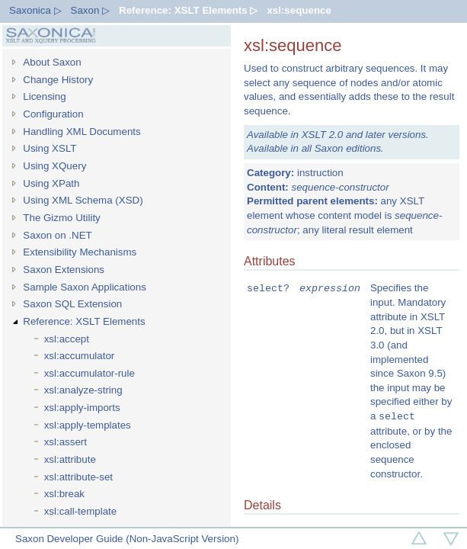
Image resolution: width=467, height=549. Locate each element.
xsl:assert (65, 442)
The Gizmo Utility (61, 217)
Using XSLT (49, 148)
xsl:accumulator (79, 355)
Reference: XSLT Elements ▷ (188, 10)
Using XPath (51, 183)
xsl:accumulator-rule (89, 373)
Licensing (44, 96)
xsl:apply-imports (82, 407)
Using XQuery (54, 166)
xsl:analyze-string (83, 390)
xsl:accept (66, 339)
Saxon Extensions (63, 269)
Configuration (53, 114)
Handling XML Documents (81, 131)
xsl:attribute (70, 459)
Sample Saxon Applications (84, 287)
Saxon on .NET (57, 235)
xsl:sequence (299, 10)
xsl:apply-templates (87, 425)
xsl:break (64, 493)
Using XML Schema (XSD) (82, 200)
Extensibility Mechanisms (79, 252)
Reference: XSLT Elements (84, 321)
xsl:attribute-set (78, 477)
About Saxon (52, 62)
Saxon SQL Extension (72, 304)
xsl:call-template (80, 511)
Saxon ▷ (90, 10)
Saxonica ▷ (35, 10)
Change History (58, 79)
